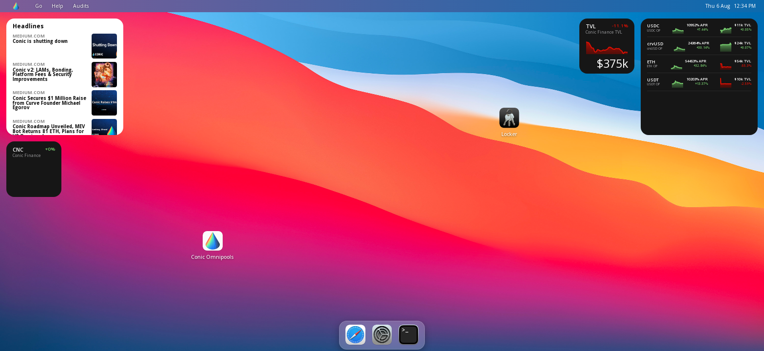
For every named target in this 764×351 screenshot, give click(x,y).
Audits (81, 5)
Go (38, 5)
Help (57, 5)
